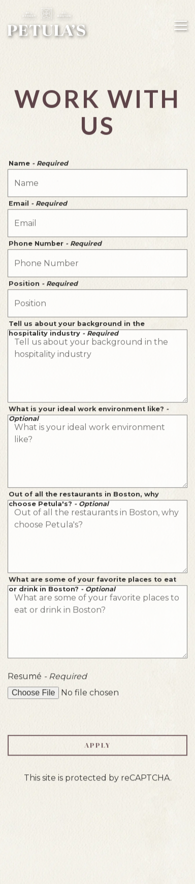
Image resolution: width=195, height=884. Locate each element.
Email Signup (97, 870)
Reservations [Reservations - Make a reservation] (97, 843)
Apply (97, 746)
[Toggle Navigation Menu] (180, 25)
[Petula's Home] (47, 22)
